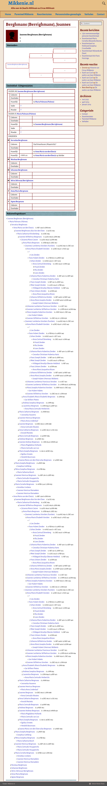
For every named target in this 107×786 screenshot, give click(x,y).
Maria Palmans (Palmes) (26, 114)
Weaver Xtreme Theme (98, 784)
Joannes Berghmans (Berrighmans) (31, 91)
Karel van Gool (87, 73)
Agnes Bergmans (17, 202)
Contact (101, 14)
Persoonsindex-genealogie (68, 14)
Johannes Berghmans (19, 170)
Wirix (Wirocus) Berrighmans (22, 181)
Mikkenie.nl (11, 784)
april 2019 (85, 102)
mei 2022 (85, 99)
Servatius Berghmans (19, 140)
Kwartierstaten (44, 14)
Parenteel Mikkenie (24, 14)
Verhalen (89, 14)
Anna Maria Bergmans (19, 191)
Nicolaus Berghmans (19, 159)
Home (8, 14)
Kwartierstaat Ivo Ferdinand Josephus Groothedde (89, 45)
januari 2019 (86, 104)
